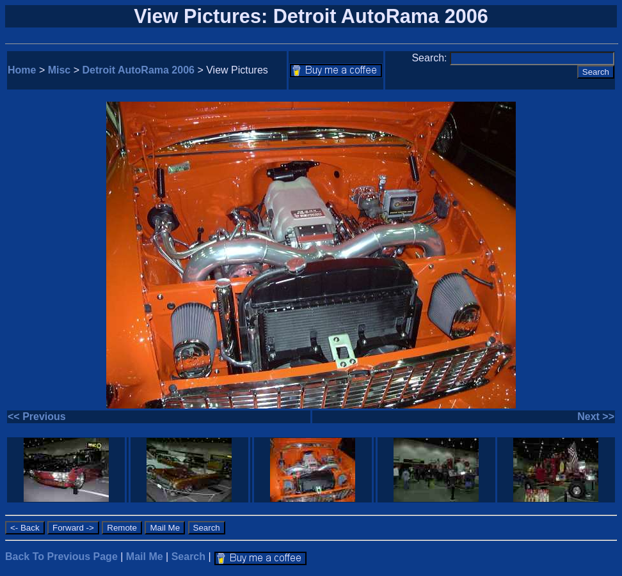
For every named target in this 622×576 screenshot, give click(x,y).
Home (22, 70)
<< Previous (37, 416)
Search (188, 556)
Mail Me (144, 556)
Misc (59, 70)
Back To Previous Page (61, 556)
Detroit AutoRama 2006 (139, 70)
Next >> (595, 416)
